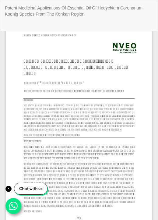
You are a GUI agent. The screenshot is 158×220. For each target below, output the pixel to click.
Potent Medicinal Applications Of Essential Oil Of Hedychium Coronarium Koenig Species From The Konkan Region (73, 11)
